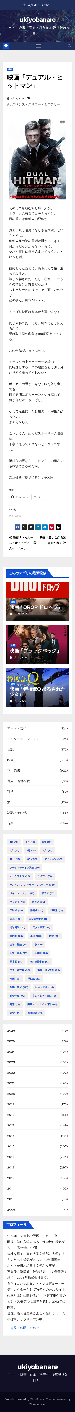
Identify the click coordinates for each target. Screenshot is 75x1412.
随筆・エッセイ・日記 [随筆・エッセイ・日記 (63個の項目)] (42, 1004)
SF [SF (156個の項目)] (32, 859)
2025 (11, 1041)
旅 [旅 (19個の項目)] (39, 945)
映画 (10, 69)
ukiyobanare (37, 19)
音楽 (10, 823)
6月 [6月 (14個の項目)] (47, 851)
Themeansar (37, 1404)
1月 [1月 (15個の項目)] (14, 842)
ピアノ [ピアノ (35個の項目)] (38, 902)
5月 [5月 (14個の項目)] (31, 851)
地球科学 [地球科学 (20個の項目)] (17, 927)
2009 (11, 1209)
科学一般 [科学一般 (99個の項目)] (17, 996)
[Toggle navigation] (38, 46)
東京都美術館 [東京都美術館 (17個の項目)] (39, 962)
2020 (11, 1094)
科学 (10, 791)
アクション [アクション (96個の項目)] (53, 859)
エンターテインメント (23, 739)
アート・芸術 (17, 728)
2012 (10, 1178)
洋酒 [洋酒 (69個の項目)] (15, 979)
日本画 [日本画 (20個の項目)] (41, 953)
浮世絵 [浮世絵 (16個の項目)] (34, 979)
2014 (10, 1157)
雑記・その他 (17, 812)
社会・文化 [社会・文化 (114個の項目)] (44, 987)
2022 (11, 1072)
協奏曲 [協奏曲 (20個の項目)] (36, 910)
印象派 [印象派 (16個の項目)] (56, 910)
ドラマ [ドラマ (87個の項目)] (48, 893)
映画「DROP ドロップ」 (36, 607)
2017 (10, 1125)
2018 (10, 1115)
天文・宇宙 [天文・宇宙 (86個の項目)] (41, 927)
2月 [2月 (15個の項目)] (30, 842)
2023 (11, 1062)
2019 (10, 1104)
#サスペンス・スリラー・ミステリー (33, 104)
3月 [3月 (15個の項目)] (46, 842)
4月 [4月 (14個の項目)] (14, 851)
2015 (10, 1146)
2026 (11, 1030)
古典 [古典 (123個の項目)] (15, 919)
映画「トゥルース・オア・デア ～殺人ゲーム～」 (22, 543)
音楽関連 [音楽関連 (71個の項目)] (35, 1013)
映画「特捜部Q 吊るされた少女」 (37, 691)
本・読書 (13, 770)
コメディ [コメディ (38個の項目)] (45, 876)
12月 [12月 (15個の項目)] (15, 859)
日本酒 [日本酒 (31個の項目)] (16, 962)
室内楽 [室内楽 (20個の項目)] (16, 936)
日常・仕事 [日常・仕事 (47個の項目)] (19, 953)
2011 (10, 1188)
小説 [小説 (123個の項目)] (36, 936)
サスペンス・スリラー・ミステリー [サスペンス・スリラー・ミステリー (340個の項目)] (33, 885)
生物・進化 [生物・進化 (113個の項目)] (19, 987)
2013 (10, 1167)
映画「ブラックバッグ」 (35, 651)
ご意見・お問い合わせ (23, 1328)
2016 (10, 1136)
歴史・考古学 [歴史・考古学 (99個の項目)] (20, 970)
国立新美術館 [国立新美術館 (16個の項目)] (38, 919)
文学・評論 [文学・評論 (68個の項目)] (19, 945)
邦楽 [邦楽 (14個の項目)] (15, 1004)
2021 (10, 1083)
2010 (10, 1199)
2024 (11, 1051)
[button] (69, 45)
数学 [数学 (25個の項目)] (54, 936)
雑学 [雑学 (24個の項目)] (15, 1013)
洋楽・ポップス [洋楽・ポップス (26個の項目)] (48, 970)
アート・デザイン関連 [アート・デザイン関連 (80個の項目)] (25, 868)
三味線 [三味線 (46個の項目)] (16, 910)
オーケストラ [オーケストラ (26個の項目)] (20, 876)
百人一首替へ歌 (18, 781)
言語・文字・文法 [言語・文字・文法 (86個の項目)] (44, 996)
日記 (10, 749)
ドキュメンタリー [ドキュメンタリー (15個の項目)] (22, 893)
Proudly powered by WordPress (25, 1399)
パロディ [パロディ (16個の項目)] (17, 902)
